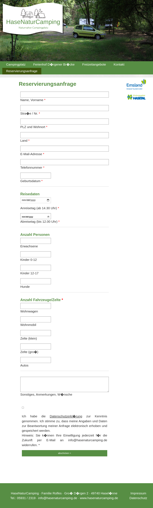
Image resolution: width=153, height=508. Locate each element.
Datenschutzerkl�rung (66, 416)
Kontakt (119, 64)
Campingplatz (16, 64)
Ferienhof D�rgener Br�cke (54, 64)
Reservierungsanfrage (21, 71)
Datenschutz (138, 498)
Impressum (138, 493)
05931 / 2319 (26, 498)
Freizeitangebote (94, 64)
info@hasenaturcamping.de (57, 498)
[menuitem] (15, 64)
